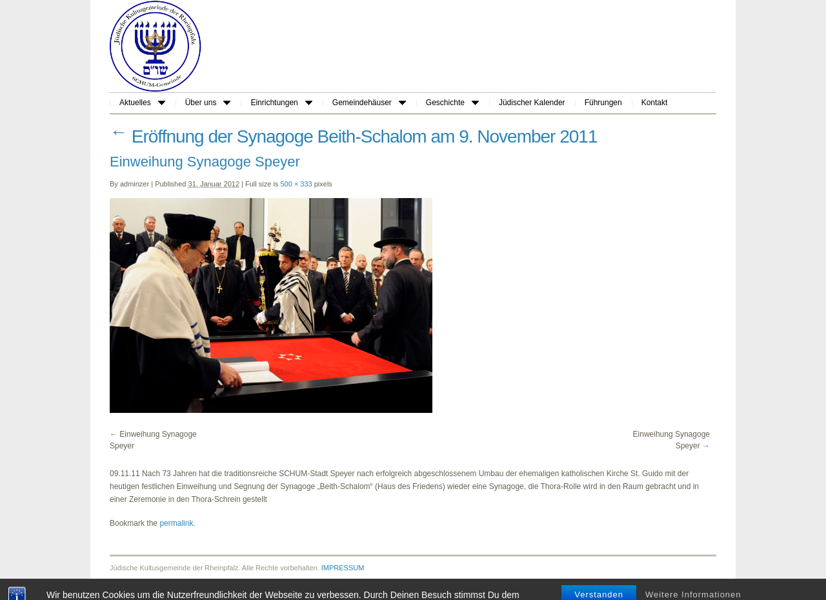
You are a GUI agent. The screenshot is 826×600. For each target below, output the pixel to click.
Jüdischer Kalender (532, 102)
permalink (176, 523)
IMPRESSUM (343, 568)
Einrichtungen (281, 102)
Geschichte (452, 102)
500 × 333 (296, 184)
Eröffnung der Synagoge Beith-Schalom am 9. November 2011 (354, 136)
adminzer (134, 184)
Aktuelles (142, 102)
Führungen (603, 102)
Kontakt (654, 102)
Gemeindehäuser (369, 102)
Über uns (208, 102)
